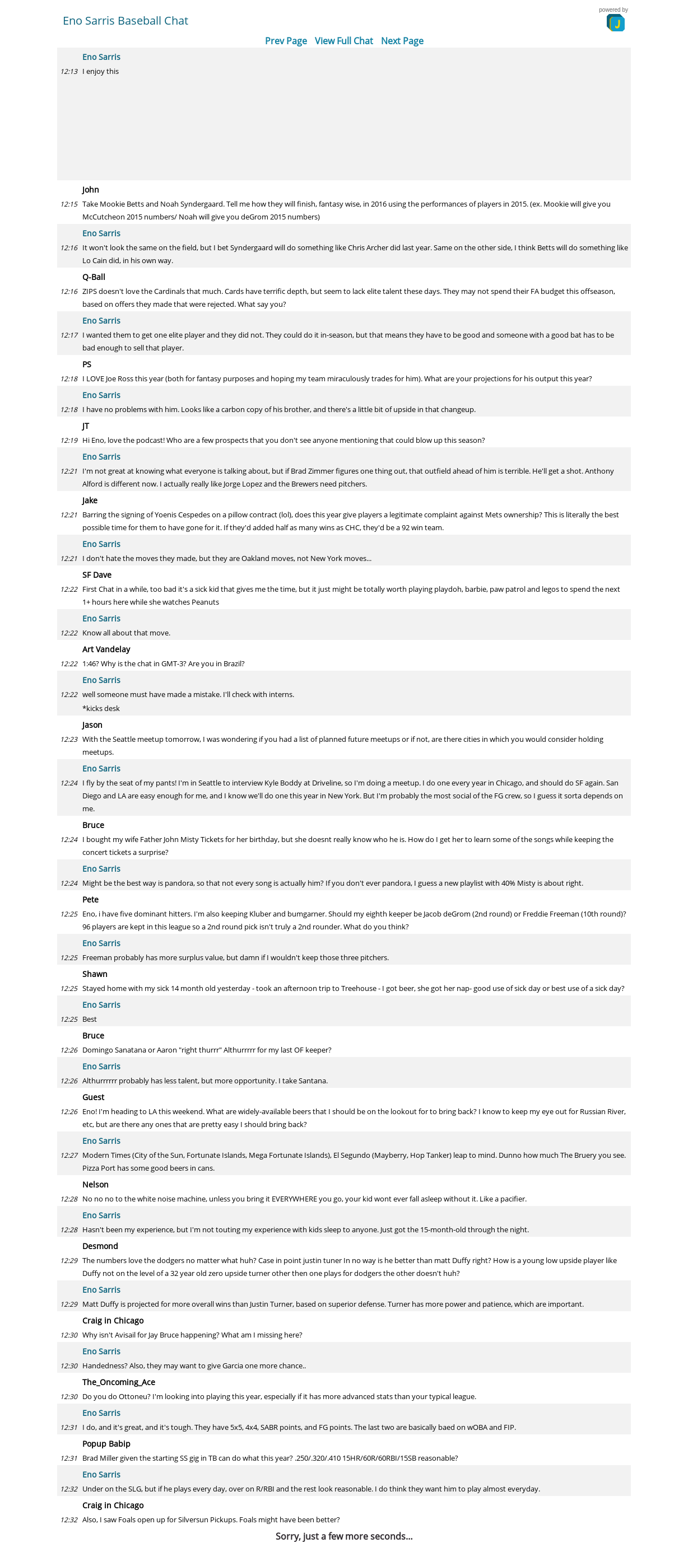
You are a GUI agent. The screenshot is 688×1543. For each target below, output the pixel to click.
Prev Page (286, 41)
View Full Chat (344, 41)
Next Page (402, 41)
